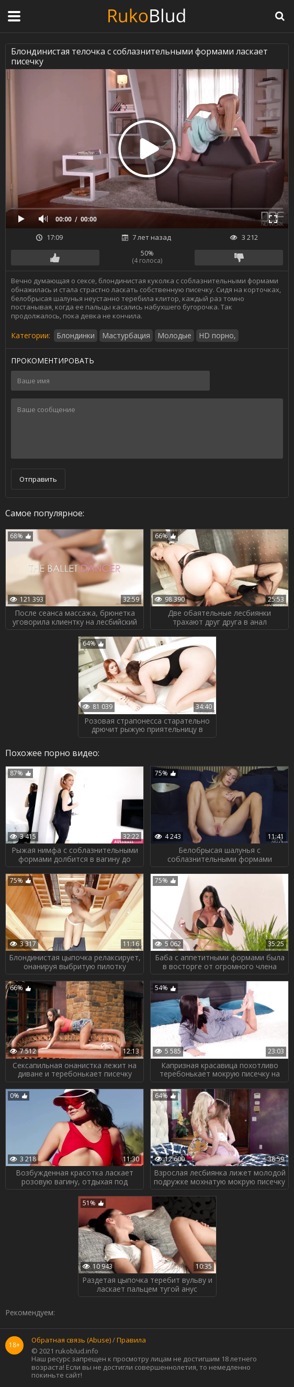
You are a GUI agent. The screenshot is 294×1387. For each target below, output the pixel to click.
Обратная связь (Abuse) (71, 1340)
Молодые (174, 335)
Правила (131, 1340)
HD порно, (217, 335)
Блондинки (75, 335)
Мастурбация (126, 335)
